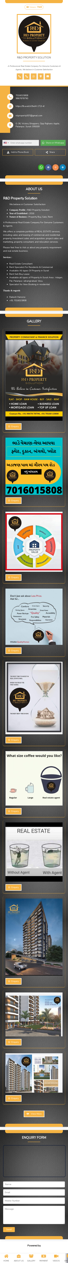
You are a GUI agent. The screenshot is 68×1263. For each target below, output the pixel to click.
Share (50, 152)
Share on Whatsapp (53, 142)
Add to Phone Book (18, 152)
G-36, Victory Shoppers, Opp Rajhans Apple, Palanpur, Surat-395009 (38, 125)
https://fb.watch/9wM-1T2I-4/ (30, 106)
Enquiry (13, 426)
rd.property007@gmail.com (29, 115)
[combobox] (6, 143)
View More (34, 1113)
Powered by (34, 1245)
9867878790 (22, 98)
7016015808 (22, 95)
